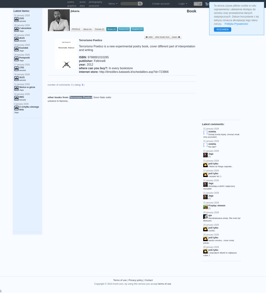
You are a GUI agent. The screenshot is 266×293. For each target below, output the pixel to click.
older (149, 37)
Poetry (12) (124, 29)
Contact (149, 280)
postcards (94, 5)
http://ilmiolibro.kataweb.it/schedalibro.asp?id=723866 (134, 71)
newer (176, 37)
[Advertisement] (27, 175)
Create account (161, 3)
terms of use (164, 283)
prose (83, 2)
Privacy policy (136, 280)
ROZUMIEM (222, 29)
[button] (198, 4)
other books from (162, 37)
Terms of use (120, 280)
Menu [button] (113, 3)
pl (200, 4)
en (196, 4)
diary (82, 5)
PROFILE (76, 29)
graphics (72, 5)
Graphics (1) (137, 29)
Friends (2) (99, 29)
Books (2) (112, 29)
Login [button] (183, 3)
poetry (71, 2)
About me (87, 29)
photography (95, 2)
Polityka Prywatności (236, 23)
